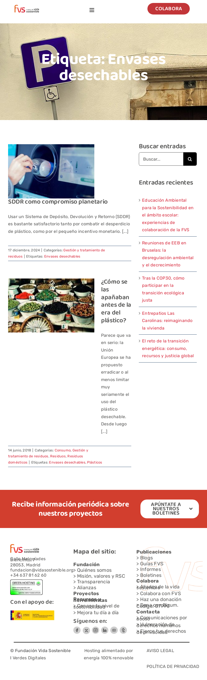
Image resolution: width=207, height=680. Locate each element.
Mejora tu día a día (98, 613)
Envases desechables (62, 256)
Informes (150, 569)
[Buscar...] (161, 159)
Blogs (146, 558)
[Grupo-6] (123, 628)
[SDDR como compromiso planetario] (51, 171)
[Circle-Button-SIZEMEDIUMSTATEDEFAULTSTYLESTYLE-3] (114, 628)
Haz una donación (160, 599)
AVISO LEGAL (160, 650)
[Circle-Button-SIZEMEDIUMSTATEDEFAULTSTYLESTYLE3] (104, 628)
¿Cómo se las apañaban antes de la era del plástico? (116, 301)
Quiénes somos (94, 570)
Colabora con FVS (160, 593)
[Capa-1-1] (27, 6)
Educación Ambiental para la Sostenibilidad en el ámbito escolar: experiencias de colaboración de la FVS (168, 215)
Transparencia (93, 582)
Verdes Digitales (29, 657)
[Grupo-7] (95, 628)
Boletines (150, 575)
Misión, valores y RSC (101, 576)
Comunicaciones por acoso (161, 618)
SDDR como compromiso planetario (58, 202)
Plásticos (94, 462)
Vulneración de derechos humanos (158, 624)
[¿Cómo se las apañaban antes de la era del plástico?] (51, 305)
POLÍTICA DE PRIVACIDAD (173, 666)
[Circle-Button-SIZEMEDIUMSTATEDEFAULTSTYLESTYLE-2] (77, 628)
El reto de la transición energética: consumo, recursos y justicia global (168, 348)
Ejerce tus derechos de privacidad (161, 631)
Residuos (58, 456)
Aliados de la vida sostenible (158, 587)
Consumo (63, 450)
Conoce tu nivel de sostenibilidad (96, 606)
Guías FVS (151, 564)
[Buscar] (190, 159)
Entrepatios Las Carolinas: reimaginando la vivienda (167, 321)
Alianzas (86, 588)
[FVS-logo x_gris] (86, 628)
